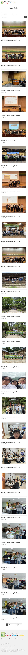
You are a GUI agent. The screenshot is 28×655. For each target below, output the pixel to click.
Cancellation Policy (19, 638)
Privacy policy (4, 638)
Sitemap (2, 639)
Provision (11, 638)
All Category (25, 2)
